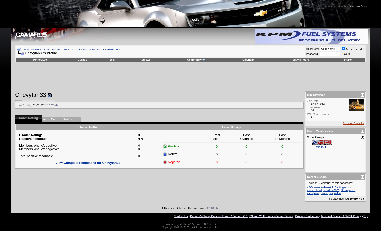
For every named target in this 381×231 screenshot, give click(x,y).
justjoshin (335, 193)
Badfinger (340, 187)
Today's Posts (300, 59)
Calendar (248, 59)
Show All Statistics (353, 123)
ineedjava (313, 193)
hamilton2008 (331, 190)
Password (312, 53)
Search (348, 59)
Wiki (112, 59)
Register (145, 59)
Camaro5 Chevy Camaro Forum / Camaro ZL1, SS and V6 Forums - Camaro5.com (71, 49)
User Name (313, 48)
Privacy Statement (307, 216)
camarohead (314, 190)
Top (366, 216)
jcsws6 (324, 193)
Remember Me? (353, 49)
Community (196, 59)
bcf (349, 187)
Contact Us (181, 216)
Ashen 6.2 (327, 187)
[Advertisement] (190, 77)
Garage (82, 59)
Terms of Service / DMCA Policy (341, 216)
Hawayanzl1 (348, 190)
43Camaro (313, 187)
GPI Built (321, 147)
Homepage (40, 59)
